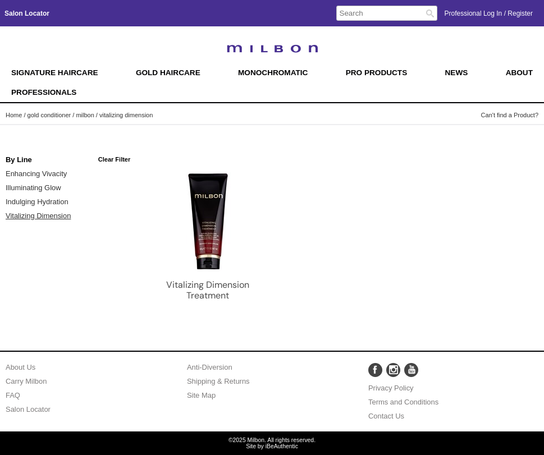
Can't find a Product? (509, 115)
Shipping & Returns (218, 381)
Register (520, 13)
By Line (19, 160)
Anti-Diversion (209, 367)
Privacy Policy (391, 388)
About (519, 72)
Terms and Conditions (403, 402)
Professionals (43, 92)
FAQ (13, 395)
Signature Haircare (54, 72)
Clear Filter (114, 159)
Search (430, 13)
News (456, 72)
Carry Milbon (26, 381)
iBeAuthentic (282, 446)
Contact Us (386, 416)
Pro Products (377, 72)
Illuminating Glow (33, 187)
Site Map (201, 395)
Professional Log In (474, 13)
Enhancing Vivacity (36, 173)
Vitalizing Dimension (38, 216)
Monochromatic (273, 72)
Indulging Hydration (37, 201)
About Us (20, 367)
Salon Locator (28, 409)
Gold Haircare (168, 72)
